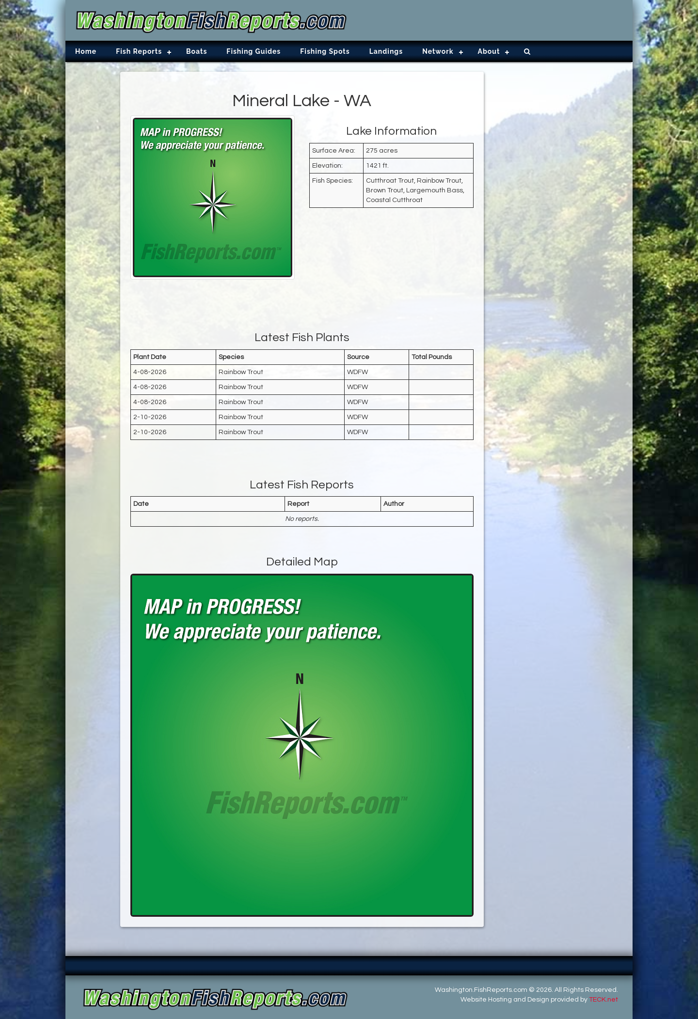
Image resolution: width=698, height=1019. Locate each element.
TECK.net (603, 999)
